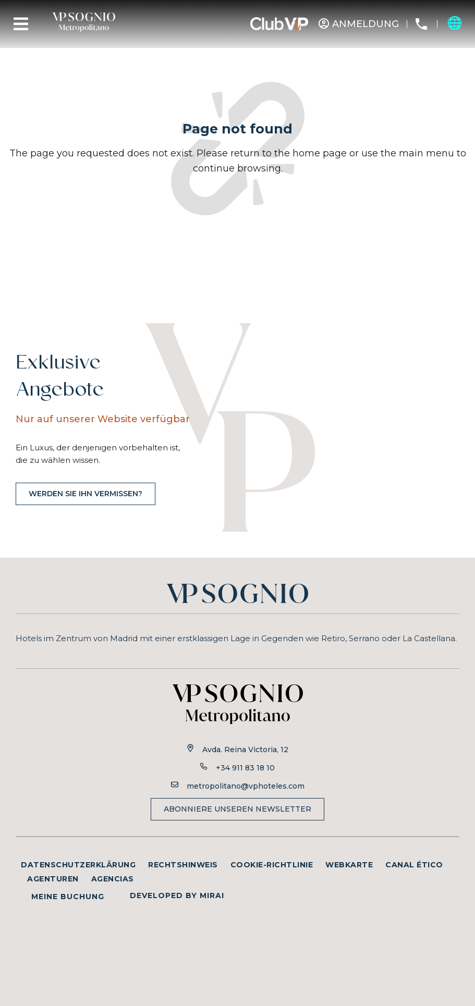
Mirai (212, 895)
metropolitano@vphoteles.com (246, 786)
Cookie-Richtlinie (271, 864)
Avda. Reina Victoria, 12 (245, 749)
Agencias (112, 879)
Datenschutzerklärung (78, 864)
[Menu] (21, 24)
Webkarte (349, 864)
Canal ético (414, 864)
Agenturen (53, 879)
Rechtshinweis (183, 864)
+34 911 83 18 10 (245, 767)
